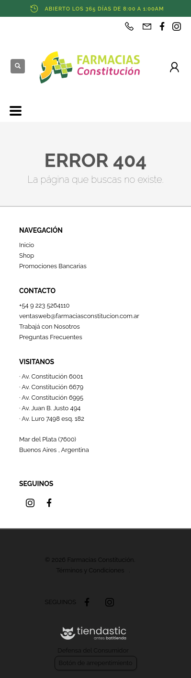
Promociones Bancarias (53, 266)
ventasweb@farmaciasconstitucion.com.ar (79, 316)
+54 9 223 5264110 (44, 305)
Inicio (26, 245)
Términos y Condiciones (90, 570)
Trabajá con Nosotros (49, 326)
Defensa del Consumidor (92, 650)
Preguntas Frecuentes (50, 337)
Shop (26, 255)
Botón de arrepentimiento (96, 662)
